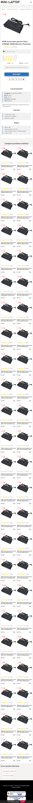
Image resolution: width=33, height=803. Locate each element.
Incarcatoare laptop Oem (26, 9)
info (14, 169)
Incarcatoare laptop (8, 776)
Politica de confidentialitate (22, 786)
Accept (23, 801)
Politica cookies (16, 787)
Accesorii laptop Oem (12, 9)
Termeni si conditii (8, 786)
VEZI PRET (16, 74)
